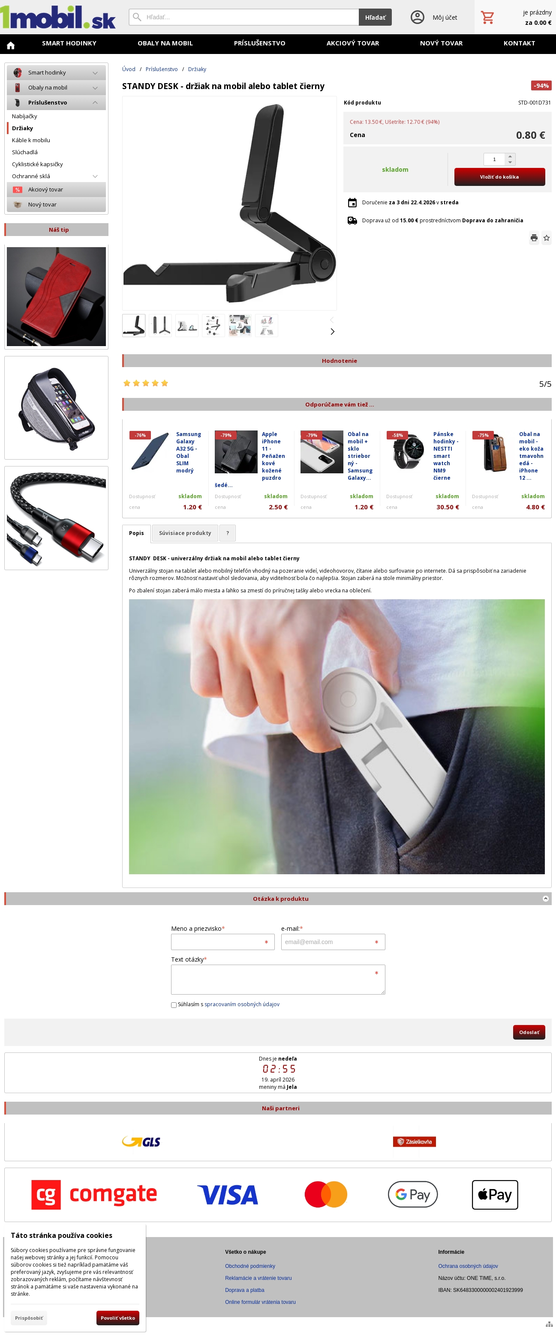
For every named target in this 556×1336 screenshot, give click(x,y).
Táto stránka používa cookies (61, 1235)
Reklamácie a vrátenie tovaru (258, 1278)
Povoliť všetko (118, 1318)
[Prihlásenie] (433, 17)
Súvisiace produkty (185, 533)
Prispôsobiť (29, 1318)
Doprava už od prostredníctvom (442, 220)
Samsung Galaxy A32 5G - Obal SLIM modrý (188, 452)
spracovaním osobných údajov (242, 1004)
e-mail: (292, 928)
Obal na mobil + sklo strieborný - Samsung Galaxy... (360, 455)
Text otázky (189, 959)
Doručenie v (410, 202)
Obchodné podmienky (250, 1266)
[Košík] (515, 17)
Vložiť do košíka (499, 176)
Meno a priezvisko (198, 928)
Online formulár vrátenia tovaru (260, 1302)
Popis (136, 533)
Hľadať (375, 17)
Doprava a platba (244, 1290)
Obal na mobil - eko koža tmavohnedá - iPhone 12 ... (531, 455)
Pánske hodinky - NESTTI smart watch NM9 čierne (446, 455)
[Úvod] (58, 17)
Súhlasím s (225, 1004)
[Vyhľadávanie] (244, 17)
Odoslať (529, 1032)
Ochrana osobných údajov (468, 1266)
